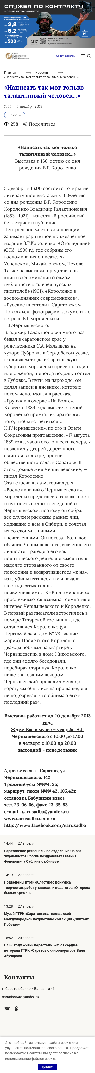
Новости (41, 72)
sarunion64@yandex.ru (20, 997)
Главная (10, 72)
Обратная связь (65, 55)
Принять (47, 1067)
